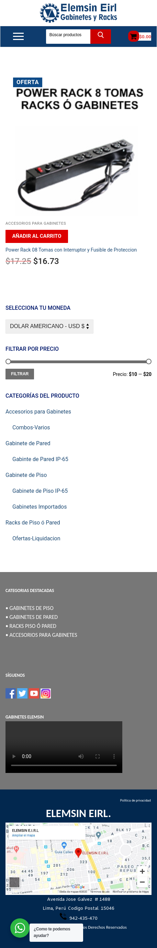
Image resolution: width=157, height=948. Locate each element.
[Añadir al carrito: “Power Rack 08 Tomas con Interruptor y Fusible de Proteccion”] (36, 236)
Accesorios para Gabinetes (35, 223)
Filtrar (20, 373)
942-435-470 (83, 918)
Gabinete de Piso (26, 475)
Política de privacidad (136, 800)
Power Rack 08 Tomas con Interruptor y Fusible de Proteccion (71, 250)
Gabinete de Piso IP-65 (40, 491)
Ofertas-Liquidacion (36, 538)
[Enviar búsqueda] (100, 36)
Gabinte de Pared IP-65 (40, 459)
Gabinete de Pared (27, 443)
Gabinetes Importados (39, 506)
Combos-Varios (31, 427)
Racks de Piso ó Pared (32, 522)
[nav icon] (18, 36)
